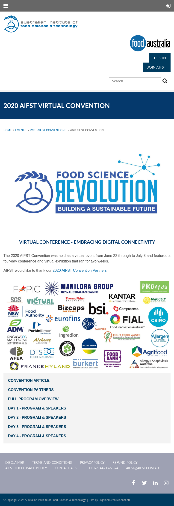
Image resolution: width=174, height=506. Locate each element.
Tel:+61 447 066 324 (102, 468)
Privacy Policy (92, 462)
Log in (160, 58)
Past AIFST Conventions (48, 130)
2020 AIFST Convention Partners (80, 270)
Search (165, 81)
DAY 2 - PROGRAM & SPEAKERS (37, 417)
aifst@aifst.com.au (142, 468)
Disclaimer (14, 462)
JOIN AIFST (156, 67)
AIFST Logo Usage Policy (26, 468)
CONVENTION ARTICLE (29, 381)
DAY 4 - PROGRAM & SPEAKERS (37, 436)
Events (20, 130)
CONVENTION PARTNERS (31, 390)
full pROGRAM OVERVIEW (33, 399)
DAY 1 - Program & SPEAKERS (37, 408)
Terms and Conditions (52, 462)
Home (7, 130)
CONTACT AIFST (67, 468)
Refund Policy (125, 462)
